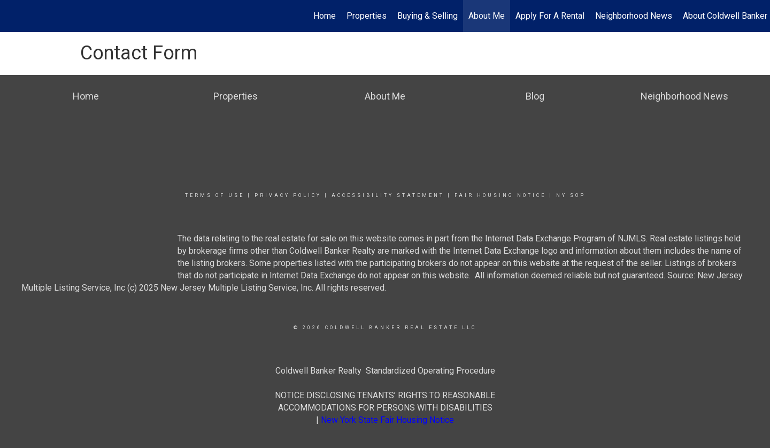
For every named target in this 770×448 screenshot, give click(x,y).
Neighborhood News (633, 16)
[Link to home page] (13, 16)
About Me (486, 16)
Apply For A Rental (549, 16)
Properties (366, 16)
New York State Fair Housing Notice (387, 420)
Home (324, 16)
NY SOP (571, 195)
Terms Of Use (214, 195)
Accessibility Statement (388, 195)
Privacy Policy (288, 195)
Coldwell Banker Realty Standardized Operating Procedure (385, 371)
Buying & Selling (427, 16)
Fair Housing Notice (500, 195)
